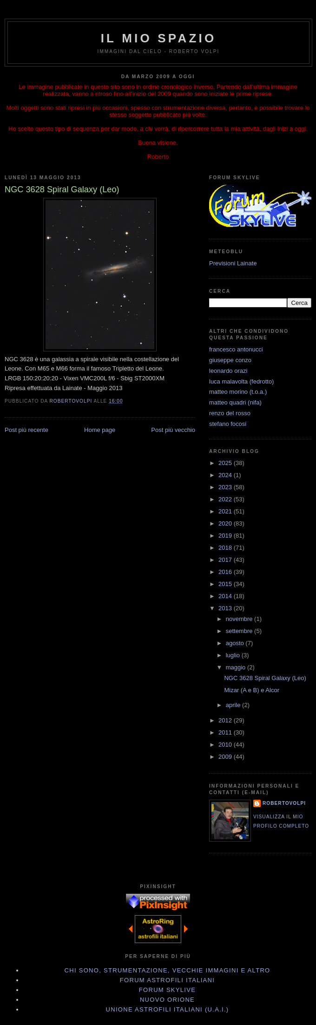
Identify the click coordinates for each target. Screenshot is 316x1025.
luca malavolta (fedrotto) (241, 381)
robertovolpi (284, 803)
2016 (226, 571)
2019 (226, 535)
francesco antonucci (236, 349)
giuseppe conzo (230, 360)
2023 (226, 487)
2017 (226, 559)
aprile (234, 704)
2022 (226, 499)
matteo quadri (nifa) (235, 402)
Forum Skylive (167, 989)
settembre (240, 630)
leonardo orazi (228, 370)
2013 (226, 608)
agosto (236, 643)
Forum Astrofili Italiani (167, 980)
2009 (226, 756)
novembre (240, 618)
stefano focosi (227, 423)
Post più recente (26, 429)
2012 (226, 720)
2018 (226, 547)
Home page (99, 429)
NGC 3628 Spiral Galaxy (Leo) (265, 677)
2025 (226, 462)
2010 (226, 744)
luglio (234, 655)
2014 (226, 596)
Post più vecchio (173, 429)
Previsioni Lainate (233, 263)
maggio (236, 667)
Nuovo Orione (167, 999)
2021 (226, 511)
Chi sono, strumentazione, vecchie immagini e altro (167, 970)
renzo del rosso (229, 413)
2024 (226, 475)
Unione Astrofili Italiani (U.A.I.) (167, 1009)
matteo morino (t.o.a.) (238, 391)
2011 (226, 732)
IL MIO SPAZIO (159, 38)
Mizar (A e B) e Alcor (251, 690)
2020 (226, 523)
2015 (226, 583)
